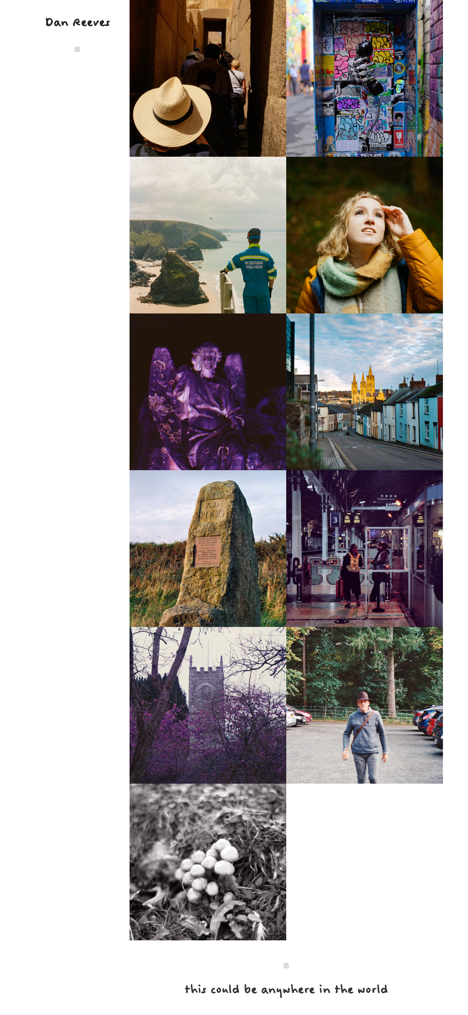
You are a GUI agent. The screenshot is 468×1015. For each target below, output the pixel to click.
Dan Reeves (77, 22)
